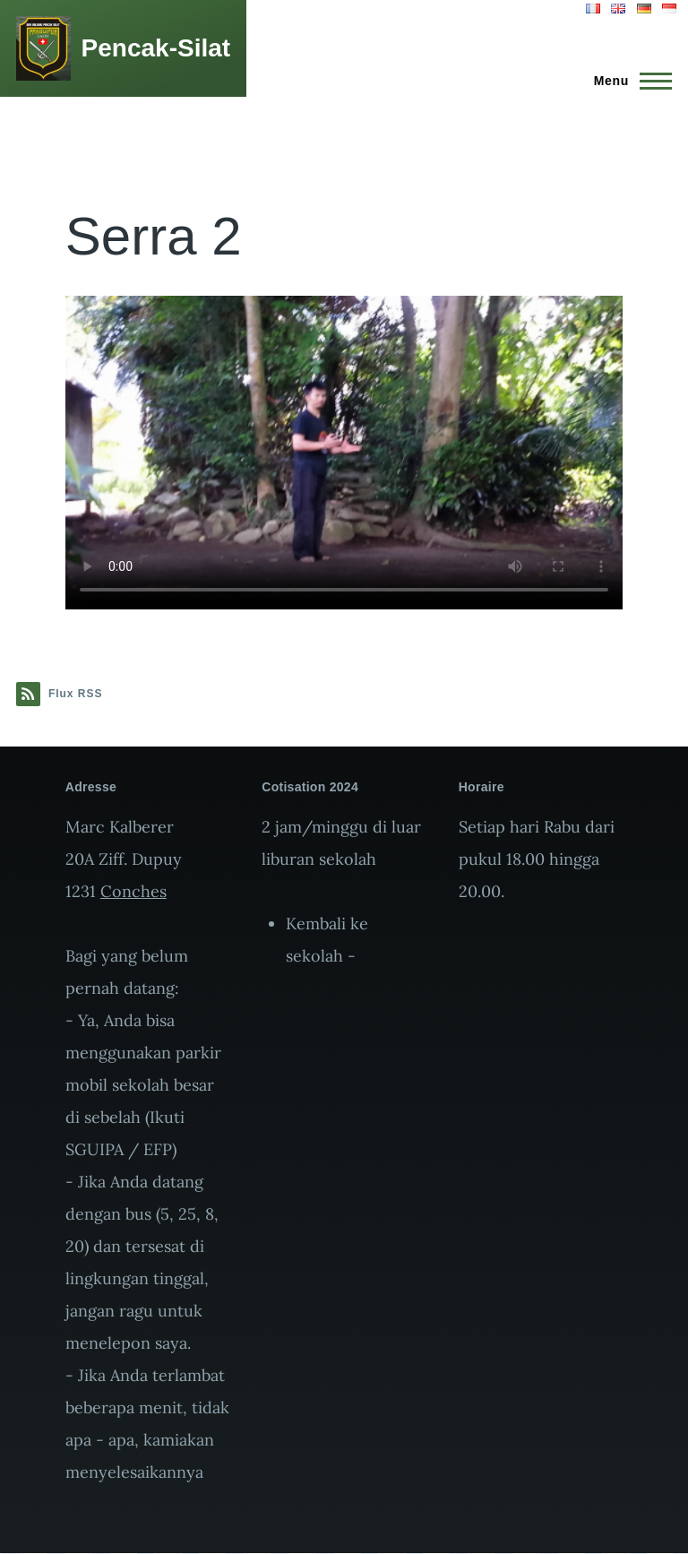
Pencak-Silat (156, 48)
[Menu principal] (627, 81)
